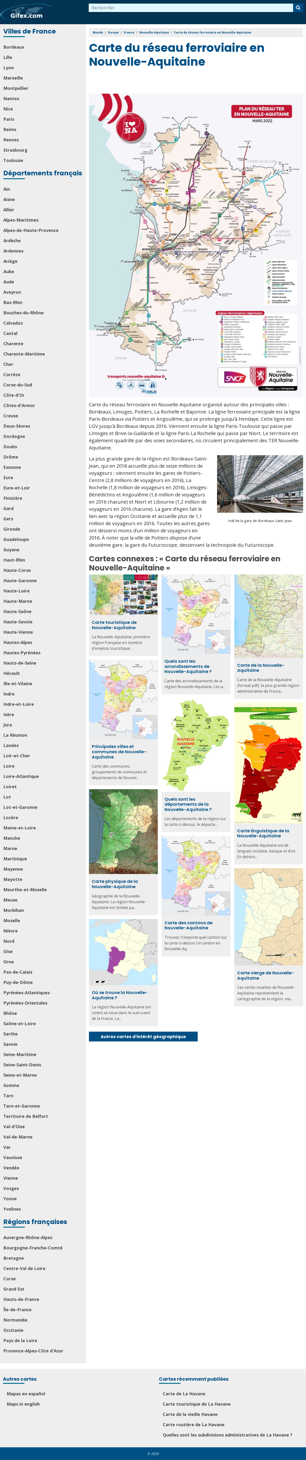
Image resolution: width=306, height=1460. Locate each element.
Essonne (12, 467)
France (129, 32)
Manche (11, 838)
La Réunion (15, 735)
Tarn (8, 1095)
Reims (9, 129)
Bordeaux (13, 47)
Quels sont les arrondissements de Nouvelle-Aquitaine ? (188, 666)
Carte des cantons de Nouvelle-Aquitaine (188, 925)
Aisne (9, 199)
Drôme (10, 457)
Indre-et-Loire (18, 704)
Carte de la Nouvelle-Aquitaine (260, 667)
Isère (8, 714)
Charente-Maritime (24, 354)
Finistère (12, 498)
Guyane (11, 549)
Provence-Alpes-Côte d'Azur (33, 1351)
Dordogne (14, 436)
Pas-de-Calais (17, 972)
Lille (7, 57)
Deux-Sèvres (16, 426)
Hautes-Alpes (17, 642)
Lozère (10, 817)
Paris (8, 119)
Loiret (10, 786)
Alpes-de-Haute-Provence (31, 230)
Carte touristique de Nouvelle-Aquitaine (114, 625)
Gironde (11, 529)
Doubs (10, 446)
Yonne (10, 1198)
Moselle (11, 920)
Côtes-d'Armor (19, 405)
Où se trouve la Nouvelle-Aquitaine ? (120, 995)
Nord (8, 941)
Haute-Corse (17, 570)
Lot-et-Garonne (20, 807)
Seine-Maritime (19, 1054)
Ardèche (12, 240)
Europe (113, 32)
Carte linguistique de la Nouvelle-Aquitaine (263, 833)
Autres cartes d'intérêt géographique (143, 1037)
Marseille (13, 78)
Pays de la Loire (20, 1340)
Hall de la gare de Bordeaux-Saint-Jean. (260, 520)
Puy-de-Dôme (18, 982)
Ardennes (13, 251)
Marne (10, 848)
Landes (11, 745)
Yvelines (12, 1209)
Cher (8, 364)
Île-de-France (17, 1309)
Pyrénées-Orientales (25, 1003)
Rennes (11, 140)
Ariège (10, 261)
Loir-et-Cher (16, 756)
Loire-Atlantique (21, 776)
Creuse (10, 416)
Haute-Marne (17, 601)
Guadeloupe (16, 539)
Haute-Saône (17, 611)
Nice (8, 109)
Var (7, 1147)
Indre (9, 694)
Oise (8, 951)
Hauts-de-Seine (19, 663)
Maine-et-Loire (19, 828)
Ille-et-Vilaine (17, 683)
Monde (98, 32)
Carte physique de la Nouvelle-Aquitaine (115, 884)
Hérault (11, 673)
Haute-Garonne (20, 580)
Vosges (11, 1188)
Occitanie (13, 1330)
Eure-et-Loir (16, 488)
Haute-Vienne (18, 632)
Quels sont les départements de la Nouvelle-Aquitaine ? (188, 804)
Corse (9, 1279)
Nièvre (10, 931)
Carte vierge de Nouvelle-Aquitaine (265, 975)
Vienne (10, 1178)
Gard (8, 508)
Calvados (13, 323)
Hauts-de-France (21, 1299)
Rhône (10, 1013)
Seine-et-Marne (20, 1075)
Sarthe (10, 1034)
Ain (6, 189)
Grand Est (13, 1289)
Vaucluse (12, 1157)
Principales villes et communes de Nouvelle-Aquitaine (119, 751)
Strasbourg (15, 150)
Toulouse (13, 160)
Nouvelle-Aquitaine (154, 32)
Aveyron (12, 292)
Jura (7, 725)
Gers (8, 519)
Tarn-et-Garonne (21, 1106)
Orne (8, 962)
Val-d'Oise (14, 1126)
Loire (9, 766)
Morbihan (13, 910)
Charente (13, 343)
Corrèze (11, 374)
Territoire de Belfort (25, 1116)
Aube (8, 271)
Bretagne (13, 1258)
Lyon (8, 67)
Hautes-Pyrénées (21, 652)
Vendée (11, 1168)
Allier (8, 210)
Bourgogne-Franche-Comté (33, 1248)
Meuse (10, 900)
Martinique (15, 859)
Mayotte (12, 879)
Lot (7, 797)
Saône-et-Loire (19, 1023)
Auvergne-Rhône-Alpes (27, 1237)
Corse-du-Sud (17, 385)
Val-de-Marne (18, 1137)
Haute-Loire (16, 591)
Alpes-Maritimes (20, 220)
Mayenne (13, 869)
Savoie (10, 1044)
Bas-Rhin (12, 302)
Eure (8, 477)
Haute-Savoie (18, 622)
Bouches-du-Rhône (23, 313)
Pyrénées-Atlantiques (26, 992)
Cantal (10, 333)
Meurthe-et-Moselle (25, 889)
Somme (11, 1085)
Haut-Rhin (14, 560)
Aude (8, 282)
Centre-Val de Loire (24, 1268)
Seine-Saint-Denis (22, 1065)
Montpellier (15, 88)
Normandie (15, 1320)
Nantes (11, 98)
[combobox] (191, 8)
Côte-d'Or (14, 395)
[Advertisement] (176, 81)
